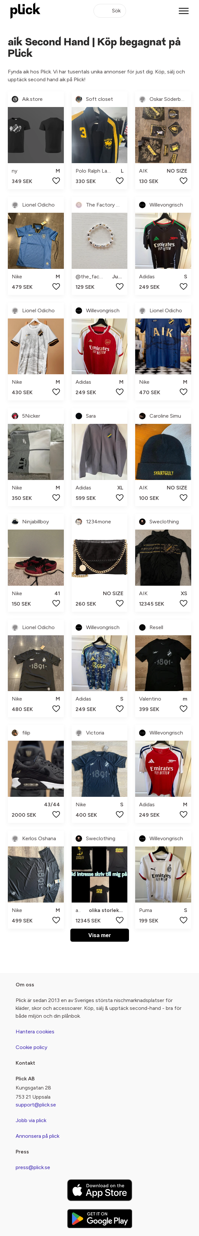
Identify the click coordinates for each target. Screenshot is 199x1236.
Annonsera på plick (37, 1136)
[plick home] (25, 11)
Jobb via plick (31, 1120)
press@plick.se (33, 1167)
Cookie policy (31, 1047)
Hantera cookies (35, 1031)
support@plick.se (36, 1105)
